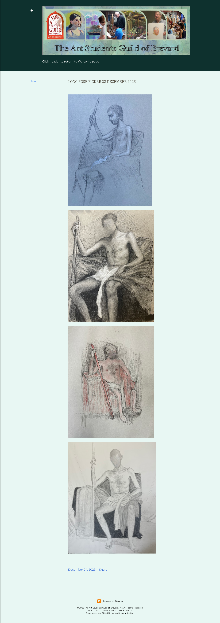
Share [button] (33, 81)
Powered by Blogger (110, 601)
